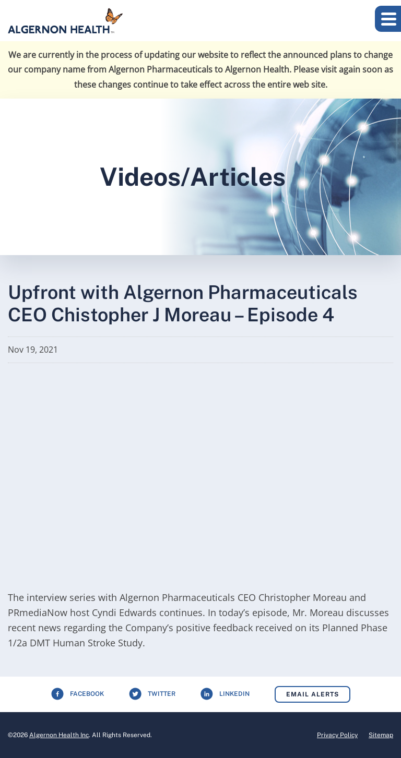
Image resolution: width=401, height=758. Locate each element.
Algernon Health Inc (59, 735)
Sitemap (381, 735)
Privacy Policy (337, 735)
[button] (388, 19)
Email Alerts (312, 694)
